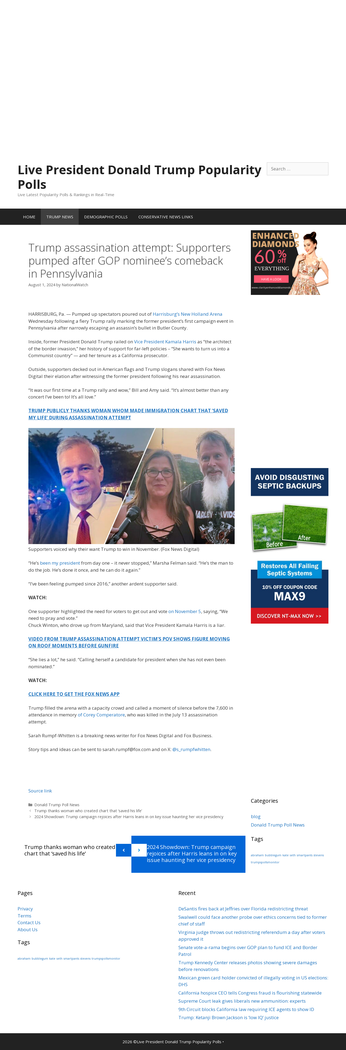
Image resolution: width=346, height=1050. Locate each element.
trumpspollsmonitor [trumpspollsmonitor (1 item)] (265, 862)
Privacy (25, 909)
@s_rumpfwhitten (191, 749)
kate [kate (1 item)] (285, 855)
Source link (40, 791)
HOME (29, 216)
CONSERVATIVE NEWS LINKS (165, 216)
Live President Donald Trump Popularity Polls (139, 176)
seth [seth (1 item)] (293, 855)
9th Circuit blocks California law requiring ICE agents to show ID (246, 1009)
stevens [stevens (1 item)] (319, 855)
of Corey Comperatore (101, 715)
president (70, 563)
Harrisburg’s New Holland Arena (187, 314)
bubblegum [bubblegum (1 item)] (273, 855)
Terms (24, 916)
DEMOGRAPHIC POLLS (106, 216)
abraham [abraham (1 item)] (257, 855)
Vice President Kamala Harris (165, 341)
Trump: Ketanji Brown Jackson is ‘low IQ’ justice (228, 1017)
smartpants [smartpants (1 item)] (304, 855)
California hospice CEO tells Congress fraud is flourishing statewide (250, 993)
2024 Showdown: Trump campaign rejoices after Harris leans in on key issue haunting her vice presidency (128, 816)
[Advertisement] (173, 38)
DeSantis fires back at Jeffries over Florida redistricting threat (243, 909)
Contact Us (29, 922)
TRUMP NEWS (59, 216)
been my (49, 563)
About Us (28, 929)
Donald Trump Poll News (56, 804)
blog (256, 816)
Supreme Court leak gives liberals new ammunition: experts (242, 1001)
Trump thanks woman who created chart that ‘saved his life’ (88, 810)
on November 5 (184, 611)
